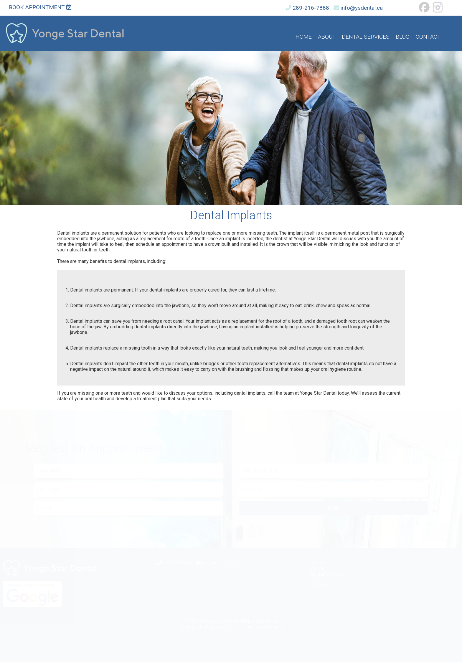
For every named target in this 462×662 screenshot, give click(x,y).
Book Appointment (40, 7)
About (327, 36)
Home (304, 36)
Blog (403, 36)
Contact (428, 36)
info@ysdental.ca (362, 7)
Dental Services (366, 36)
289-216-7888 (311, 7)
